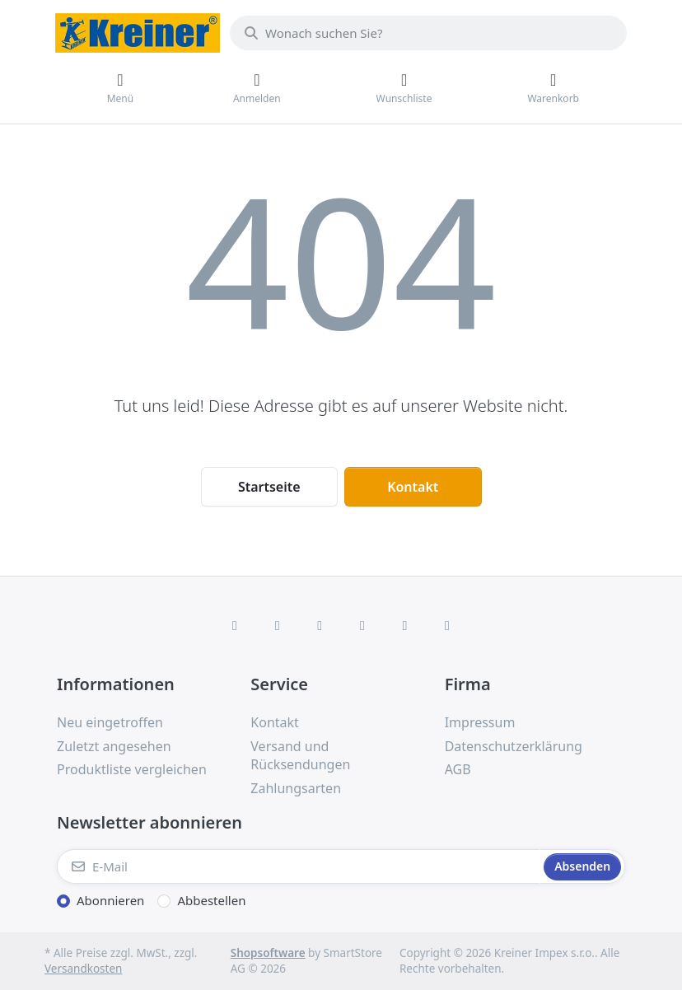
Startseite (269, 487)
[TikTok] (362, 625)
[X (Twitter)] (277, 625)
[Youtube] (405, 625)
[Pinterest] (447, 625)
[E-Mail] (298, 866)
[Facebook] (235, 625)
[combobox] (428, 33)
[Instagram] (319, 625)
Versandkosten (83, 968)
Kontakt (412, 487)
